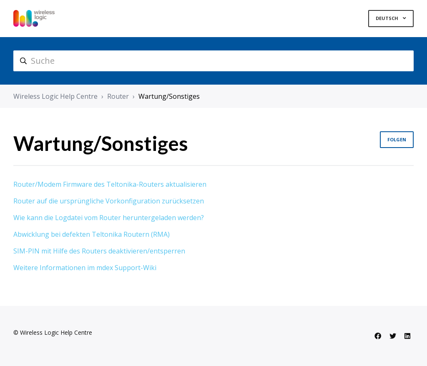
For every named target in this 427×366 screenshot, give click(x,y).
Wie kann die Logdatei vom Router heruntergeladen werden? (108, 217)
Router (118, 96)
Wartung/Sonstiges (169, 96)
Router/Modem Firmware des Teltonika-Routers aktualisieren (109, 184)
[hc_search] (213, 60)
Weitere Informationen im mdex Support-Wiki (84, 267)
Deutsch (387, 18)
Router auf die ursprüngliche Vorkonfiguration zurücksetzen (108, 201)
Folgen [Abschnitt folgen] (396, 139)
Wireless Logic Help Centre (55, 96)
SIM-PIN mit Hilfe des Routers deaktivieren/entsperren (99, 251)
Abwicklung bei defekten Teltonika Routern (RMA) (91, 234)
